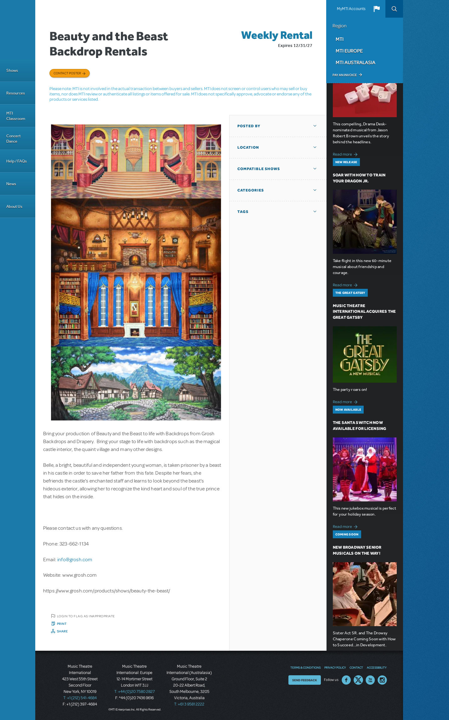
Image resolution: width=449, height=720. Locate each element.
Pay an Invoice (344, 75)
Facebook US (346, 680)
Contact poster (67, 73)
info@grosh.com (74, 560)
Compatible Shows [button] (258, 169)
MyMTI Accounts (351, 8)
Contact (356, 667)
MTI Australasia (355, 62)
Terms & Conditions (305, 667)
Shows (12, 70)
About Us (14, 206)
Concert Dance (13, 138)
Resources (15, 93)
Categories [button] (250, 190)
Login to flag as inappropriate (86, 616)
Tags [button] (242, 211)
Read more (346, 154)
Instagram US (382, 680)
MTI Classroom (15, 116)
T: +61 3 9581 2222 (189, 704)
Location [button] (248, 147)
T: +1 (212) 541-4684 (80, 697)
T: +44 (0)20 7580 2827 (134, 691)
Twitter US (358, 680)
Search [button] (394, 9)
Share (62, 631)
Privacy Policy (335, 667)
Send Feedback (304, 680)
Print (62, 623)
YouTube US (370, 680)
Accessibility (376, 667)
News (11, 183)
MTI (340, 39)
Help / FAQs (16, 161)
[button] (376, 9)
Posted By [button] (248, 126)
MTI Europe (349, 51)
